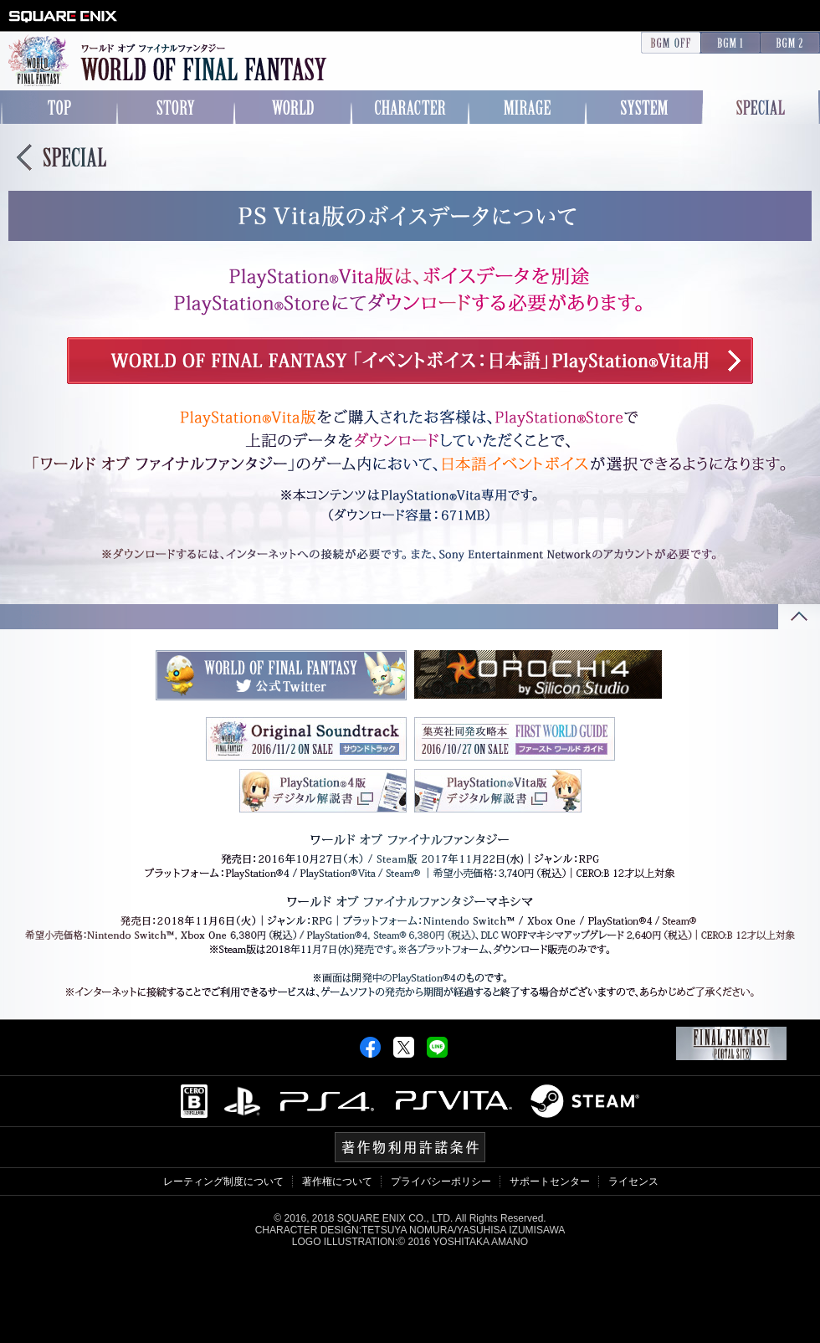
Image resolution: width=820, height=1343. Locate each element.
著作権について (337, 1181)
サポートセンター (550, 1181)
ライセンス (633, 1181)
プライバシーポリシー (441, 1181)
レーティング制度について (223, 1181)
